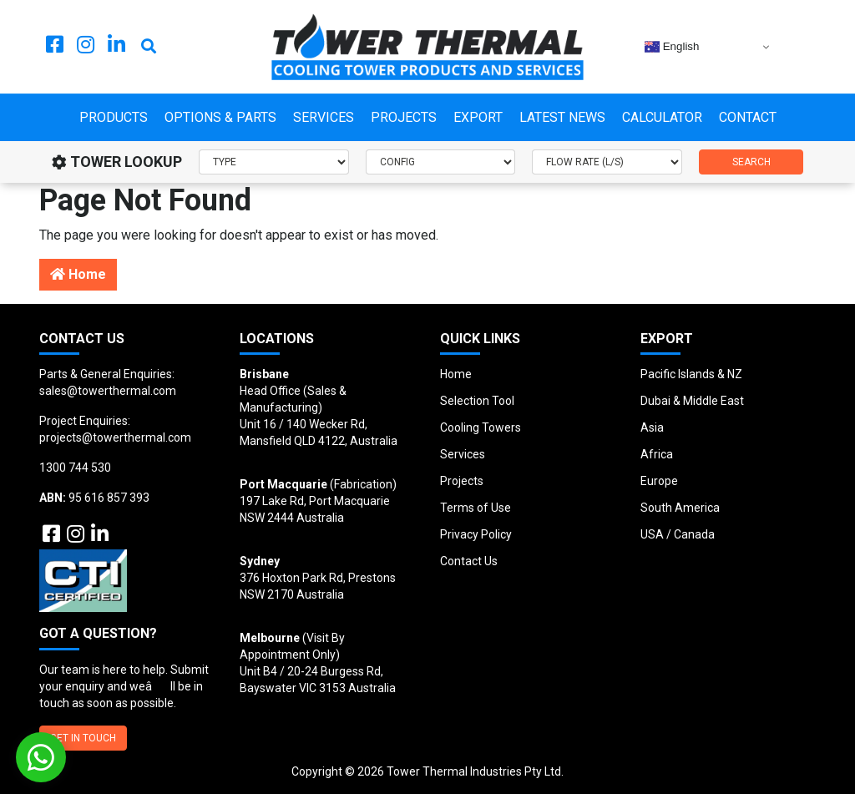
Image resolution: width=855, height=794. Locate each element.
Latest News (562, 117)
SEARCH (751, 162)
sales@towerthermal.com (107, 390)
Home (78, 274)
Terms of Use (475, 507)
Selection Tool (477, 400)
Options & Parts (220, 117)
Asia (652, 427)
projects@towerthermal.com (115, 437)
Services (323, 117)
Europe (659, 481)
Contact (748, 117)
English (672, 46)
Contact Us (469, 561)
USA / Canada (677, 534)
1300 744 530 (75, 467)
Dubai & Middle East (692, 400)
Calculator (662, 117)
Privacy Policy (476, 534)
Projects (404, 117)
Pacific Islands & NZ (691, 374)
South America (680, 507)
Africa (656, 454)
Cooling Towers (480, 427)
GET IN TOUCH (83, 738)
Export (478, 117)
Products (113, 117)
